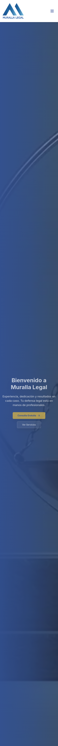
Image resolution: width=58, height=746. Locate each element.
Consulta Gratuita (29, 416)
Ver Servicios (29, 425)
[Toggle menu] (52, 11)
